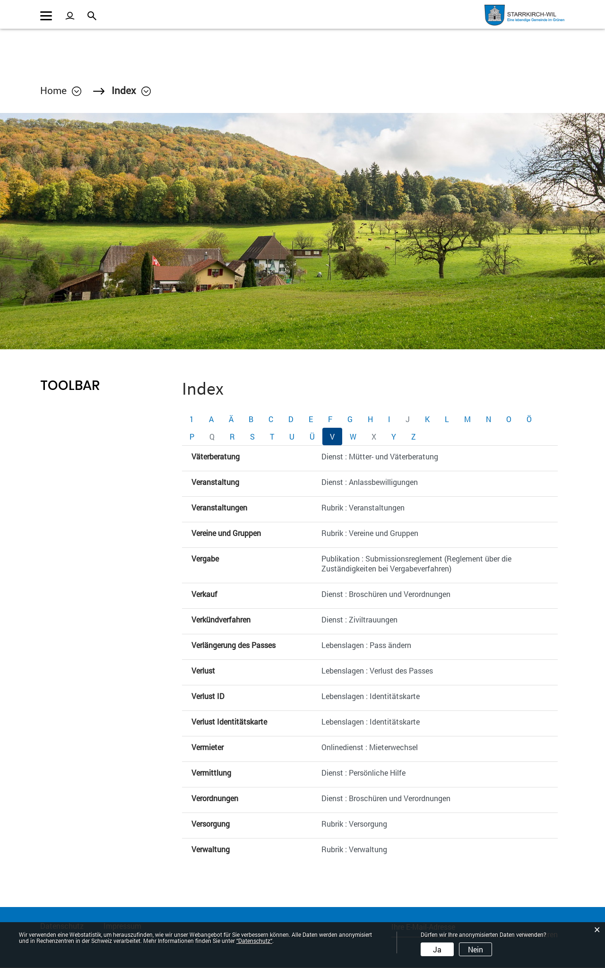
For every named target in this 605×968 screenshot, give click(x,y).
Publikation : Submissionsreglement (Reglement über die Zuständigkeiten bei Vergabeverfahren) (416, 564)
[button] (132, 90)
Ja (437, 949)
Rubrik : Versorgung (354, 824)
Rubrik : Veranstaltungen (363, 508)
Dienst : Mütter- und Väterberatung (379, 457)
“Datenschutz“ (254, 940)
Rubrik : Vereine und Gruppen (369, 533)
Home (53, 90)
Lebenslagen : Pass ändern (366, 645)
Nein (475, 949)
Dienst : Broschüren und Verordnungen (385, 594)
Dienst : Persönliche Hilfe (363, 773)
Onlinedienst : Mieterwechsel (369, 747)
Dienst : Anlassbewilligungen (369, 482)
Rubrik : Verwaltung (354, 850)
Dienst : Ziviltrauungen (359, 620)
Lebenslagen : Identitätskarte (370, 696)
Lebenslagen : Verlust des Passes (377, 671)
